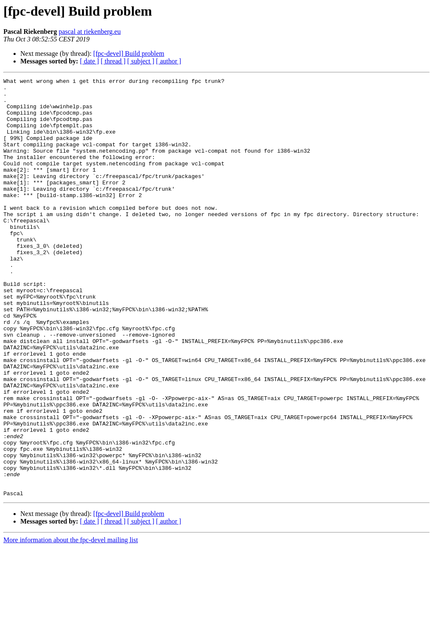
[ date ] (89, 61)
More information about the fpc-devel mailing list (70, 623)
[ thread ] (113, 61)
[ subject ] (140, 61)
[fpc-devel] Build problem (128, 53)
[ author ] (168, 61)
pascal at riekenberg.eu (90, 31)
